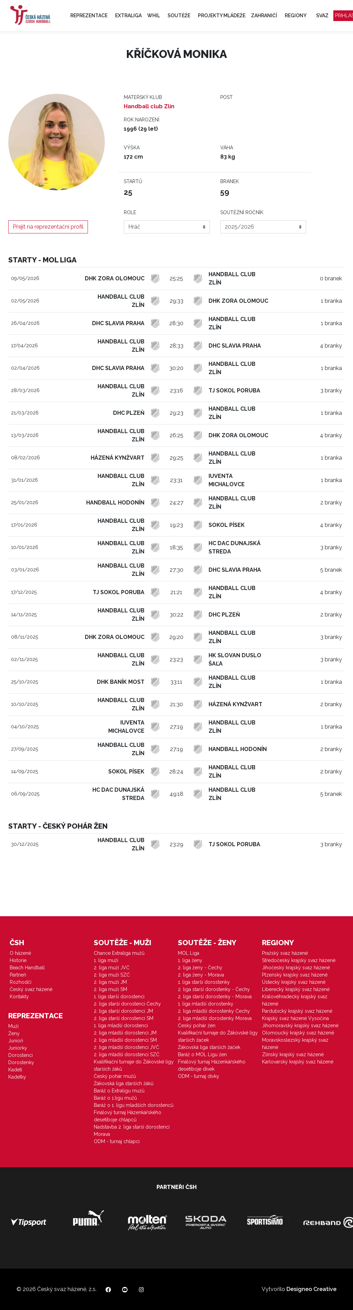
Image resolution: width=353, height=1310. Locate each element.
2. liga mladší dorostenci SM (125, 1040)
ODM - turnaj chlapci (117, 1141)
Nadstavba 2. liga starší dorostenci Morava (132, 1130)
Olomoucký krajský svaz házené (298, 1033)
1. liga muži (106, 960)
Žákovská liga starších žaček (209, 1047)
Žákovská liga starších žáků (123, 1083)
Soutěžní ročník (241, 212)
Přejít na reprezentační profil (48, 226)
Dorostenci (20, 1055)
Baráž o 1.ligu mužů (115, 1098)
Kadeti (15, 1069)
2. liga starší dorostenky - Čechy (214, 989)
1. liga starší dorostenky (204, 982)
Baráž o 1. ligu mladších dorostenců (133, 1105)
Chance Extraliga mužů (119, 953)
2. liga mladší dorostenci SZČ (127, 1054)
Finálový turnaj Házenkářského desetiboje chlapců (127, 1116)
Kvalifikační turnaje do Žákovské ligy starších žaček (218, 1036)
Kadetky (17, 1077)
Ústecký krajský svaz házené (293, 982)
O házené (20, 953)
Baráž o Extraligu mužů (119, 1090)
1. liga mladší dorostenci (121, 1025)
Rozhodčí (20, 982)
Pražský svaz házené (285, 953)
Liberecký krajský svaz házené (296, 989)
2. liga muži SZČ (112, 975)
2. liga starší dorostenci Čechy (127, 1004)
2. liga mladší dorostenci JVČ (126, 1047)
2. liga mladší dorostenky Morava (215, 1018)
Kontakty (19, 996)
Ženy (14, 1033)
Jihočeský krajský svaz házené (296, 967)
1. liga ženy (190, 960)
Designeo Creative (311, 1289)
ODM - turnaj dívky (198, 1076)
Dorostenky (21, 1062)
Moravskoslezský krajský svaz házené (295, 1043)
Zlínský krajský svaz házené (293, 1054)
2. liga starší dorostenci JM (123, 1011)
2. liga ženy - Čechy (200, 967)
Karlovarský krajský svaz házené (297, 1061)
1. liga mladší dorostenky (205, 1004)
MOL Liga (188, 953)
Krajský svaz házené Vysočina (295, 1018)
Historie (18, 960)
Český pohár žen (196, 1025)
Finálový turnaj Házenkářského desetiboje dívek (211, 1065)
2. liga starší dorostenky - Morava (215, 996)
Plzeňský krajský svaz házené (294, 975)
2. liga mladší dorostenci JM (125, 1033)
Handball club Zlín (149, 106)
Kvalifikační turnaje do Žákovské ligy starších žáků (134, 1065)
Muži (13, 1026)
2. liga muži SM (110, 989)
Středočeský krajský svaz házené (298, 960)
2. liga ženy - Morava (201, 975)
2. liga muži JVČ (112, 967)
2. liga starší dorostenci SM (123, 1018)
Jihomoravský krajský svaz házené (300, 1025)
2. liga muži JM (110, 982)
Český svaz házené (31, 989)
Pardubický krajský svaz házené (297, 1011)
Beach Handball (27, 967)
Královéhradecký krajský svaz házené (294, 1000)
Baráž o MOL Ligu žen (202, 1054)
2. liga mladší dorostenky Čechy (214, 1011)
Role (130, 212)
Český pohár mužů (115, 1076)
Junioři (15, 1040)
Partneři (18, 975)
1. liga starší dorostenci (119, 996)
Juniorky (17, 1048)
